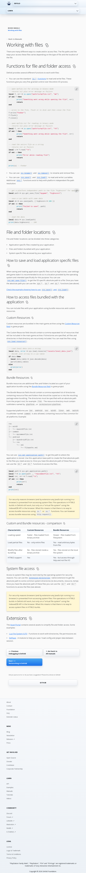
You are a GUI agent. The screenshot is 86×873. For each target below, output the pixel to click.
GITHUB (43, 680)
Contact (9, 703)
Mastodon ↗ (11, 822)
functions (39, 78)
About (8, 699)
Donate (9, 759)
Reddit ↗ (9, 825)
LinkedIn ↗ (10, 818)
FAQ (8, 710)
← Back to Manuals (14, 39)
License (9, 844)
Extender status (12, 714)
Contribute (10, 762)
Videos (8, 796)
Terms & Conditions (13, 851)
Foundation (10, 707)
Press (8, 740)
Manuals (9, 788)
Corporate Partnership (14, 766)
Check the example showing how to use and (37, 288)
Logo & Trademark (13, 848)
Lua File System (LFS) (18, 631)
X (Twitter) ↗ (11, 829)
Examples (9, 785)
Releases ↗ (10, 736)
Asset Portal (15, 622)
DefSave (12, 635)
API (7, 781)
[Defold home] (8, 3)
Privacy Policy (11, 855)
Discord (9, 811)
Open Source (11, 755)
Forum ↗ (9, 814)
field (41, 385)
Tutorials (9, 792)
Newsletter (10, 733)
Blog (8, 729)
